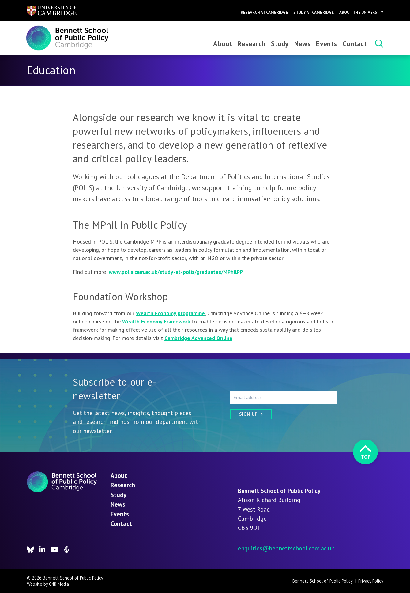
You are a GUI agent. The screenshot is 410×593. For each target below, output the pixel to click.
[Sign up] (251, 414)
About (222, 44)
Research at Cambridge (264, 12)
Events (326, 44)
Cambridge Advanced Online (198, 338)
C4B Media (59, 584)
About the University (361, 12)
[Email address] (283, 397)
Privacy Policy (370, 581)
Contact (355, 44)
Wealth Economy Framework (156, 321)
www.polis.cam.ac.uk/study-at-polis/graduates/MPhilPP (176, 271)
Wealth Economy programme (170, 313)
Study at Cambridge (313, 12)
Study (280, 44)
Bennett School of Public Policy (322, 581)
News (302, 44)
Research (251, 44)
